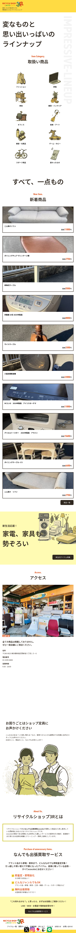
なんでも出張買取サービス (38, 911)
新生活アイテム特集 (63, 557)
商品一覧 (67, 502)
